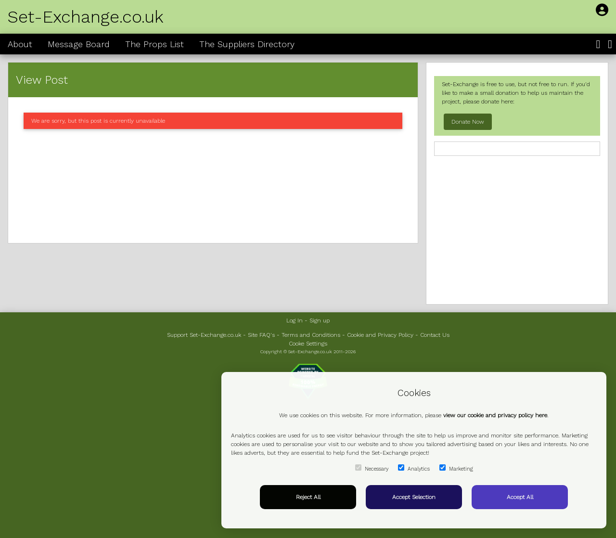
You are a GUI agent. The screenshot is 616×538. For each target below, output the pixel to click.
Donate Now (467, 121)
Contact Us (434, 335)
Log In (294, 320)
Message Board (79, 44)
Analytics (414, 468)
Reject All (308, 497)
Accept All (520, 497)
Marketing (456, 468)
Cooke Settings (308, 343)
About (20, 44)
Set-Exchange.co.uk (86, 17)
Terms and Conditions (311, 335)
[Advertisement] (213, 186)
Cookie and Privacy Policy (380, 335)
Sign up (319, 320)
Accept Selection (414, 497)
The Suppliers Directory (247, 44)
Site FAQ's (261, 335)
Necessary (371, 468)
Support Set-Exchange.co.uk (204, 335)
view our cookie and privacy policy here (495, 415)
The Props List (154, 44)
